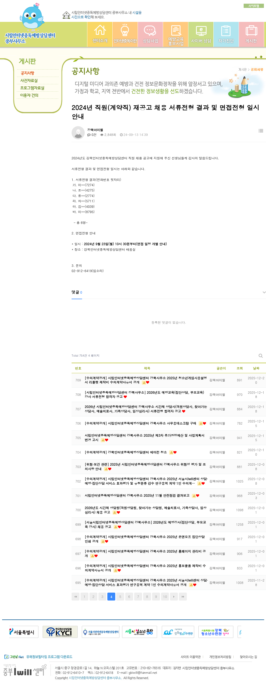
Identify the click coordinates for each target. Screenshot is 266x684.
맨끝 (183, 597)
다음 (174, 597)
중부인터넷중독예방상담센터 (99, 34)
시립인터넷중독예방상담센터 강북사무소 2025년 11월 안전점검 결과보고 (137, 495)
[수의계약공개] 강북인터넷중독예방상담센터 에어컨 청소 (126, 452)
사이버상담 (200, 34)
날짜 (256, 368)
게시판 (251, 34)
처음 (75, 597)
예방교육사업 (175, 34)
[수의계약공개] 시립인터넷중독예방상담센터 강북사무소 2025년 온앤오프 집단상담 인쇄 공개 (145, 538)
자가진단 (226, 34)
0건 (92, 134)
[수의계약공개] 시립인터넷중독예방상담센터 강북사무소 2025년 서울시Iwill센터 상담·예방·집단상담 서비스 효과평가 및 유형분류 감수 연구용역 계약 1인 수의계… (146, 480)
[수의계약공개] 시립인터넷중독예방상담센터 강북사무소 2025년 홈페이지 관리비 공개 (145, 553)
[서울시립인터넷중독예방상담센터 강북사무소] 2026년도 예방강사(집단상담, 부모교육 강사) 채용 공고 (145, 524)
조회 (240, 368)
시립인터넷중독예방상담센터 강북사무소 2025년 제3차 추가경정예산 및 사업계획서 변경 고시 (144, 437)
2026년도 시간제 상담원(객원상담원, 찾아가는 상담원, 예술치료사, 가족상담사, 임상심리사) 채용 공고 (146, 509)
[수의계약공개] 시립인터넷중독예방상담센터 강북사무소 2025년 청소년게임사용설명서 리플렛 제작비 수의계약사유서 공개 (146, 380)
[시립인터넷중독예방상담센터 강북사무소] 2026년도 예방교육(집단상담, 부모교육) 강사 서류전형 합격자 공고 (144, 394)
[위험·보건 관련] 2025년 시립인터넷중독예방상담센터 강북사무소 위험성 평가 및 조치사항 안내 (145, 466)
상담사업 (150, 34)
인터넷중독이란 (125, 34)
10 (165, 596)
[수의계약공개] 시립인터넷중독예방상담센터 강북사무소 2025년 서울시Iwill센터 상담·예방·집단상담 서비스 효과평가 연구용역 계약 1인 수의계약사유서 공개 (146, 582)
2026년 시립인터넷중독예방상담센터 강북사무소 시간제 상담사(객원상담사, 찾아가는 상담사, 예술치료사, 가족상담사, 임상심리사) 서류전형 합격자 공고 (146, 408)
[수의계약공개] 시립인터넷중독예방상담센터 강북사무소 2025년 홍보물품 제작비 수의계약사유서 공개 (145, 567)
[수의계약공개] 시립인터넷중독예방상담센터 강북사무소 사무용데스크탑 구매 (141, 423)
